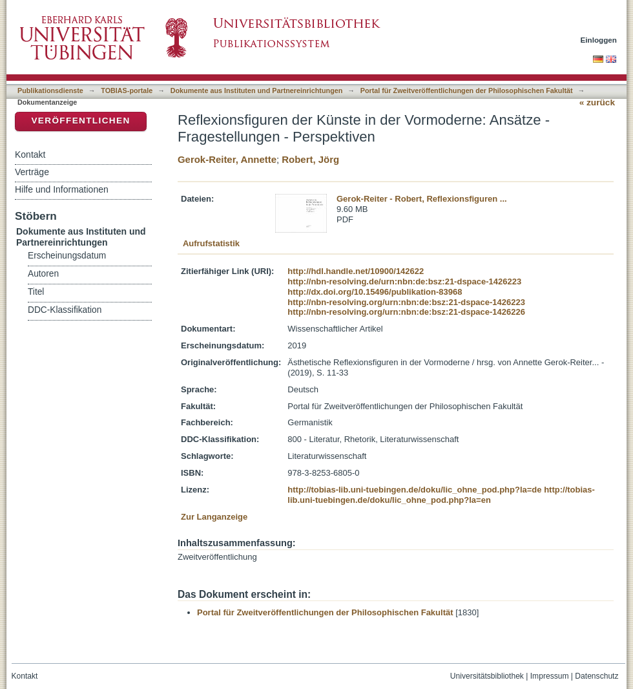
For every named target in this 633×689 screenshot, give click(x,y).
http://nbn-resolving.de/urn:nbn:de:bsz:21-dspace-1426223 (404, 281)
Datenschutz (596, 676)
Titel (36, 292)
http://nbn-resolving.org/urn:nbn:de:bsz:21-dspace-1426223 (406, 302)
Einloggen (599, 40)
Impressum (549, 676)
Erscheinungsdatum (67, 255)
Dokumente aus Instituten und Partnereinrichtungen (257, 90)
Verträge (32, 172)
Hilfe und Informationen (62, 189)
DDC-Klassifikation (64, 310)
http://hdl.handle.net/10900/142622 (355, 271)
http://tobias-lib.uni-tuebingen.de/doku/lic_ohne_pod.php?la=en (441, 495)
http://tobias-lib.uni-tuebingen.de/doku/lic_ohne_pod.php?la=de (414, 489)
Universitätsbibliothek (487, 676)
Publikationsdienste (50, 90)
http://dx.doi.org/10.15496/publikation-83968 (374, 292)
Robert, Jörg (310, 159)
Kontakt (30, 154)
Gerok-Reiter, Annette (227, 159)
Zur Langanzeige (214, 517)
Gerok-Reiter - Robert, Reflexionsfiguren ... (422, 199)
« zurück (597, 102)
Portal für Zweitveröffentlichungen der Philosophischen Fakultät (466, 90)
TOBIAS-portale (126, 90)
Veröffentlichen (80, 120)
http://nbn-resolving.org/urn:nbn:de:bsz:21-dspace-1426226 (406, 312)
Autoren (43, 274)
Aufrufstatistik (211, 243)
